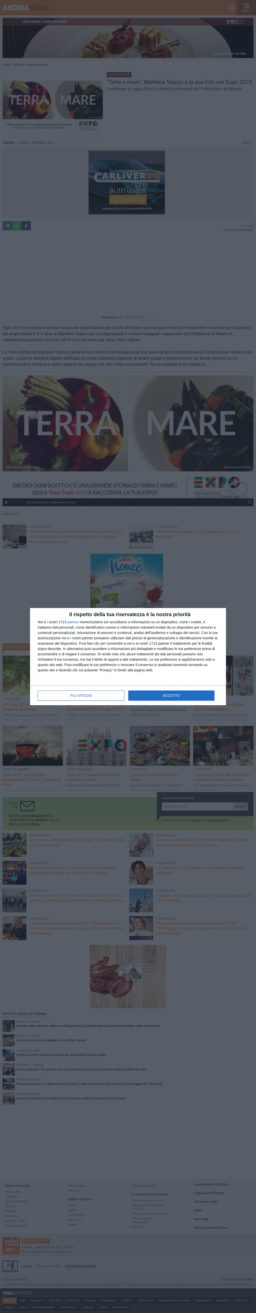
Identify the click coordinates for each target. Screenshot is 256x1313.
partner (73, 622)
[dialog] (128, 656)
